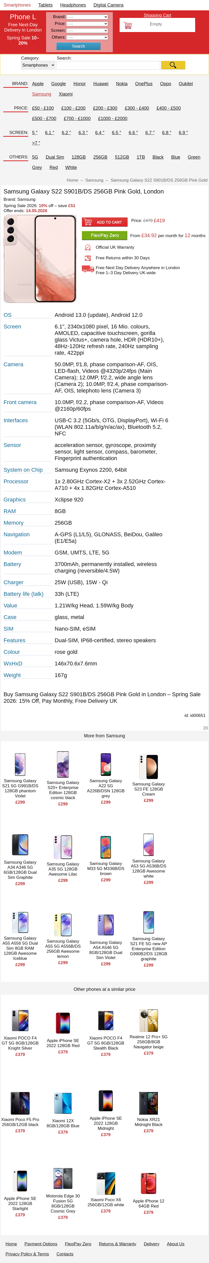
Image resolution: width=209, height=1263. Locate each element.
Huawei (101, 83)
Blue (175, 157)
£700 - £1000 (77, 118)
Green (194, 157)
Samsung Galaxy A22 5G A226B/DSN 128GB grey (106, 788)
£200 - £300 (105, 108)
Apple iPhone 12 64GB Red (148, 1204)
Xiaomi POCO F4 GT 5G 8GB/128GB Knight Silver (20, 1043)
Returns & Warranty (117, 1244)
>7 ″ (36, 143)
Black (158, 157)
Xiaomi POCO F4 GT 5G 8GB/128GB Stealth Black (105, 1043)
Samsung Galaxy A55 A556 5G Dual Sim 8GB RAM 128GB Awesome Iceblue (20, 948)
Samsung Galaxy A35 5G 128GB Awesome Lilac (63, 869)
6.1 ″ (49, 132)
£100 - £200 (73, 108)
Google (58, 83)
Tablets (45, 5)
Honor (80, 83)
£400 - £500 (169, 108)
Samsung (41, 94)
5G (35, 157)
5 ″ (34, 132)
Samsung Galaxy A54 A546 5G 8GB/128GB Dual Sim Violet (105, 950)
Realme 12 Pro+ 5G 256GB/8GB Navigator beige (149, 1041)
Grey (37, 167)
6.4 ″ (99, 132)
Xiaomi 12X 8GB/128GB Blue (63, 1123)
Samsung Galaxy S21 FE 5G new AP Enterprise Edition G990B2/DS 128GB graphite (148, 948)
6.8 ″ (166, 132)
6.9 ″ (183, 132)
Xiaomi (66, 94)
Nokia (122, 83)
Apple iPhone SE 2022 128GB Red (62, 1043)
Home (11, 1244)
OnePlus (144, 83)
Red (53, 167)
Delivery (151, 1244)
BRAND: (20, 83)
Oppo (165, 83)
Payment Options (40, 1244)
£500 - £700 (44, 118)
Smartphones (17, 5)
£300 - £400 (137, 108)
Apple (38, 83)
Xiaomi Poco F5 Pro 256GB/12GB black (20, 1122)
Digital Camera (108, 5)
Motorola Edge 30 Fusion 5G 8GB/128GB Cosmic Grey (63, 1204)
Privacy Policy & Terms (27, 1254)
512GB (122, 157)
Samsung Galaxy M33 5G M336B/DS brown (105, 868)
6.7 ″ (149, 132)
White (71, 167)
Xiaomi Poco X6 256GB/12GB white (105, 1202)
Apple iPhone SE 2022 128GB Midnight (106, 1123)
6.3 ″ (83, 132)
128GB (79, 157)
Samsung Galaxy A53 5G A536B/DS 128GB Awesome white (148, 869)
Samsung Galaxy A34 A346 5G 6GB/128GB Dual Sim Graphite (20, 870)
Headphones (73, 5)
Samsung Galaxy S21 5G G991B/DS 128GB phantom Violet (20, 788)
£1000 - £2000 (112, 118)
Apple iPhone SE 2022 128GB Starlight (20, 1203)
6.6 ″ (133, 132)
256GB (100, 157)
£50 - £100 (43, 108)
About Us (176, 1244)
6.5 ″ (116, 132)
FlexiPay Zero (78, 1244)
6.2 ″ (66, 132)
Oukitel (186, 83)
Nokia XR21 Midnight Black (149, 1122)
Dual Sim (55, 157)
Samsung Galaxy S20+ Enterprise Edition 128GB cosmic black (63, 790)
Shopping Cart (157, 15)
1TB (141, 157)
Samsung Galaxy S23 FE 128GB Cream (148, 789)
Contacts (65, 1254)
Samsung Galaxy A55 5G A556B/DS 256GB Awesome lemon (63, 949)
